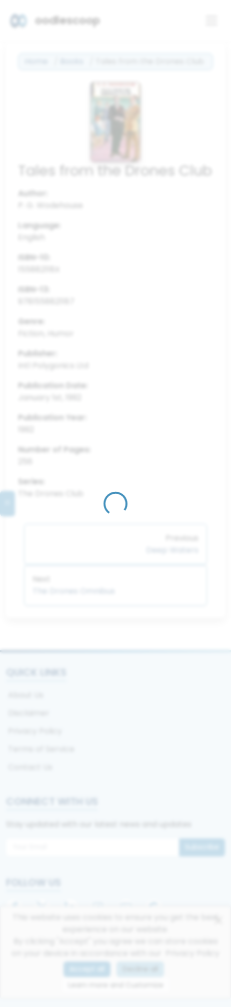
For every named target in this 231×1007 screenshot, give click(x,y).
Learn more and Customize (116, 985)
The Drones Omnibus (73, 591)
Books (72, 61)
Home (36, 61)
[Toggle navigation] (211, 20)
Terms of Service (41, 749)
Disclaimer (29, 713)
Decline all (140, 969)
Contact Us (30, 767)
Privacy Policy (35, 731)
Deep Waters (172, 550)
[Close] (218, 920)
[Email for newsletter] (93, 847)
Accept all (87, 969)
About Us (26, 695)
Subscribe (202, 847)
